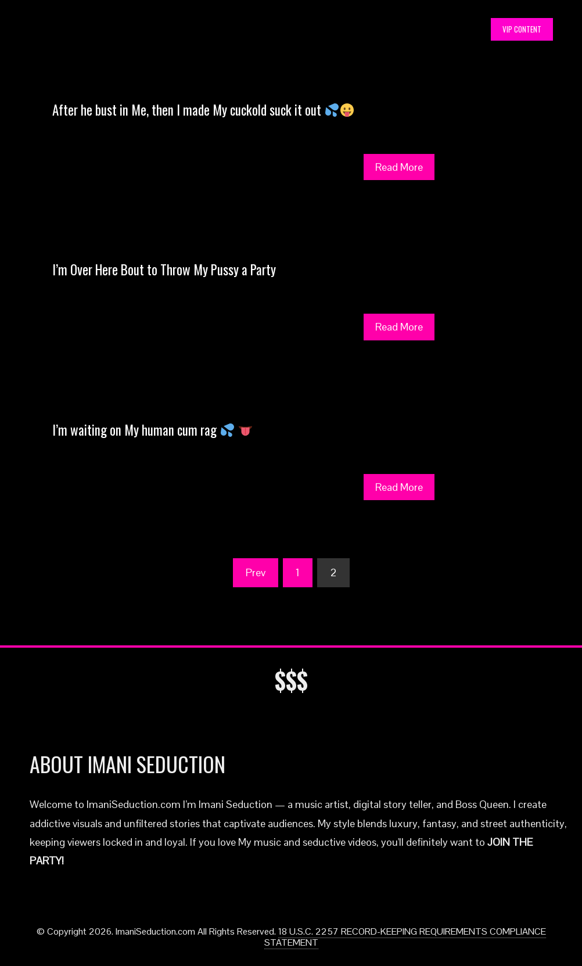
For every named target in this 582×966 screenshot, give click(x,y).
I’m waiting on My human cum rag (152, 430)
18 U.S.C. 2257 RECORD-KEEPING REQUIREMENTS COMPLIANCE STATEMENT (405, 937)
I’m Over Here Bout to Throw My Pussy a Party (164, 269)
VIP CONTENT (521, 29)
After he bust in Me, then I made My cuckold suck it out (203, 110)
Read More (399, 167)
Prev (255, 572)
